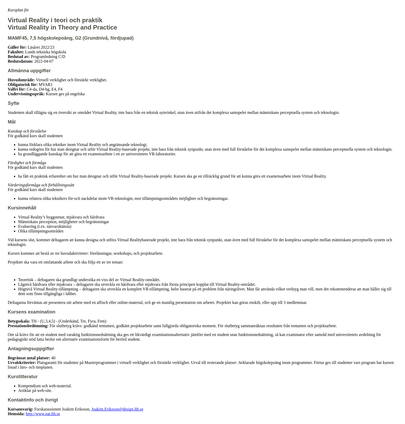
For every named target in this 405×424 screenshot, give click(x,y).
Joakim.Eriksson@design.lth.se (117, 409)
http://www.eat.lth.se (43, 414)
